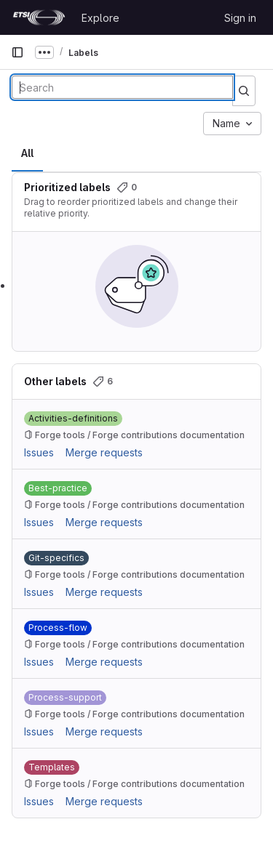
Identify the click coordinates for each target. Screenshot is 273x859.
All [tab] (27, 153)
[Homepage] (39, 17)
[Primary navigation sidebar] (17, 52)
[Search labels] (122, 87)
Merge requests (104, 452)
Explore (100, 18)
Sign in (240, 18)
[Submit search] (244, 91)
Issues (39, 452)
